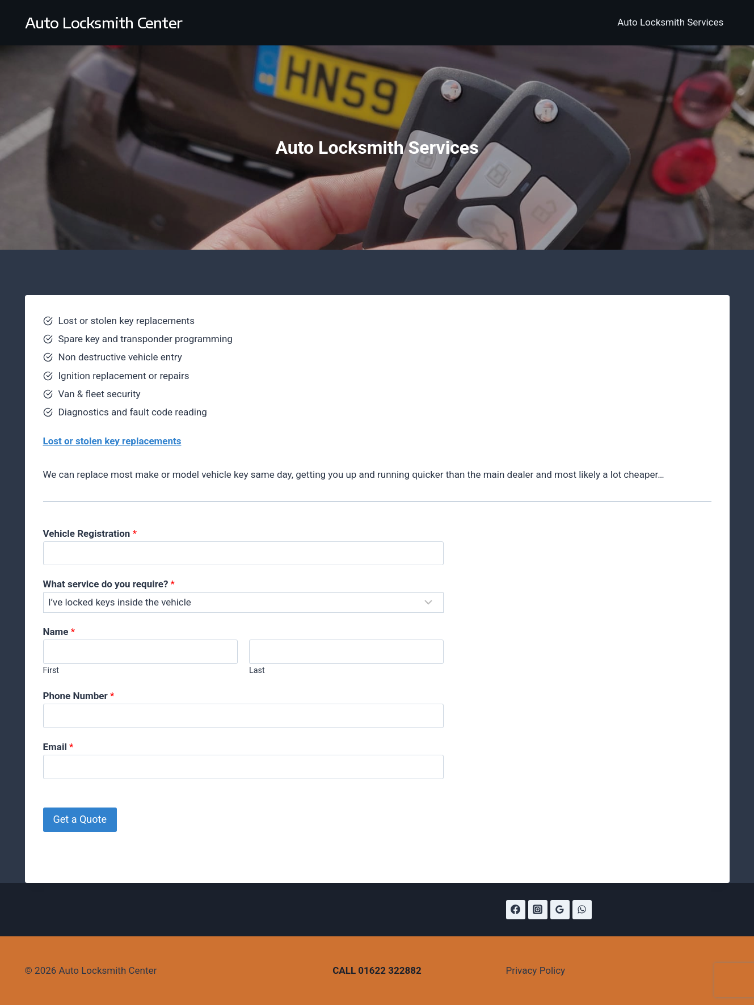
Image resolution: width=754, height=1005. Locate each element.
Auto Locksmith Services (670, 22)
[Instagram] (537, 909)
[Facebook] (515, 909)
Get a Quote (80, 819)
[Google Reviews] (560, 909)
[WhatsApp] (582, 909)
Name (59, 631)
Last (257, 670)
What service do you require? (109, 584)
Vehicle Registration (90, 533)
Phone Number (79, 695)
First (51, 670)
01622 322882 (390, 970)
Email (58, 746)
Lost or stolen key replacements (112, 441)
